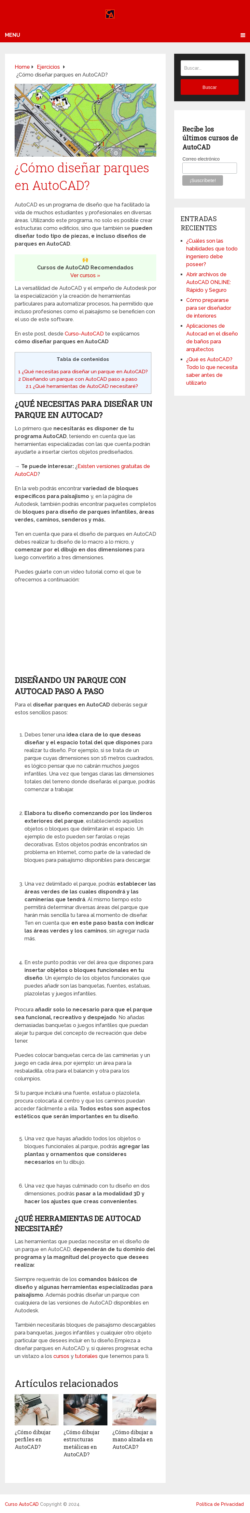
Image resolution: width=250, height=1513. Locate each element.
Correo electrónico (200, 159)
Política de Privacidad (220, 1503)
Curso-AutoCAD (84, 334)
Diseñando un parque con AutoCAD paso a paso (77, 379)
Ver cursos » (85, 275)
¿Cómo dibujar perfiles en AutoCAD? (33, 1439)
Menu (12, 35)
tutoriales (86, 1356)
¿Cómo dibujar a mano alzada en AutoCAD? (132, 1439)
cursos (61, 1356)
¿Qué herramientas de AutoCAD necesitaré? (82, 386)
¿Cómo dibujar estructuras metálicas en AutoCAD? (81, 1443)
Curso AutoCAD (22, 1503)
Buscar (209, 87)
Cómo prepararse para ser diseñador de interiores (208, 308)
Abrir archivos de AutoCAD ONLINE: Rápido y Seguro (208, 282)
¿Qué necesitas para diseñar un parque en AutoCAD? (83, 372)
